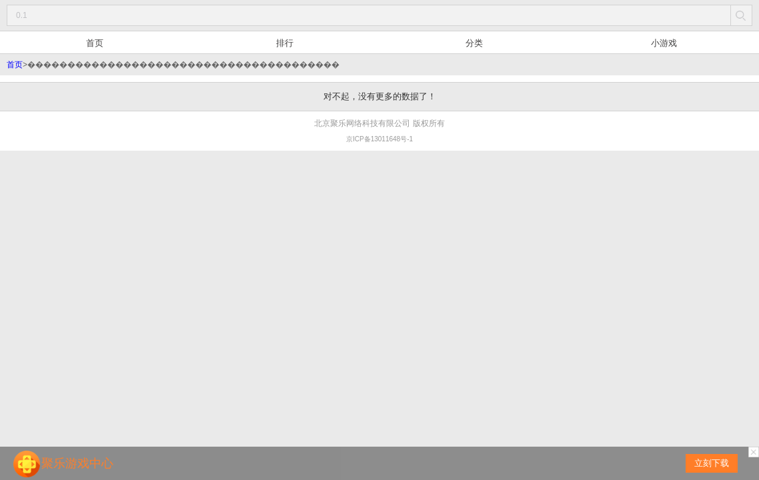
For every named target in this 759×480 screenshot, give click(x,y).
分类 (474, 43)
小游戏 (664, 43)
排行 (284, 43)
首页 (94, 43)
